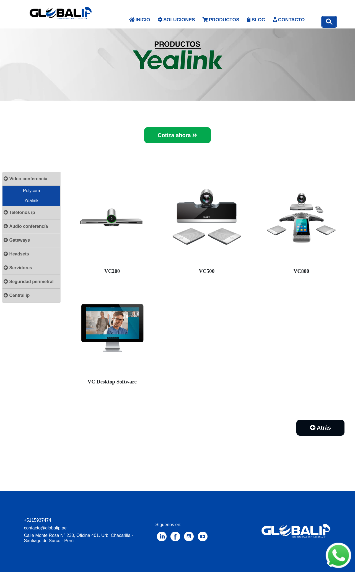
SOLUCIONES (176, 19)
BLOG (256, 19)
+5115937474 (37, 520)
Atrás (320, 428)
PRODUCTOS (221, 19)
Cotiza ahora (178, 135)
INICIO (139, 19)
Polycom (31, 190)
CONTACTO (289, 19)
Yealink (31, 200)
